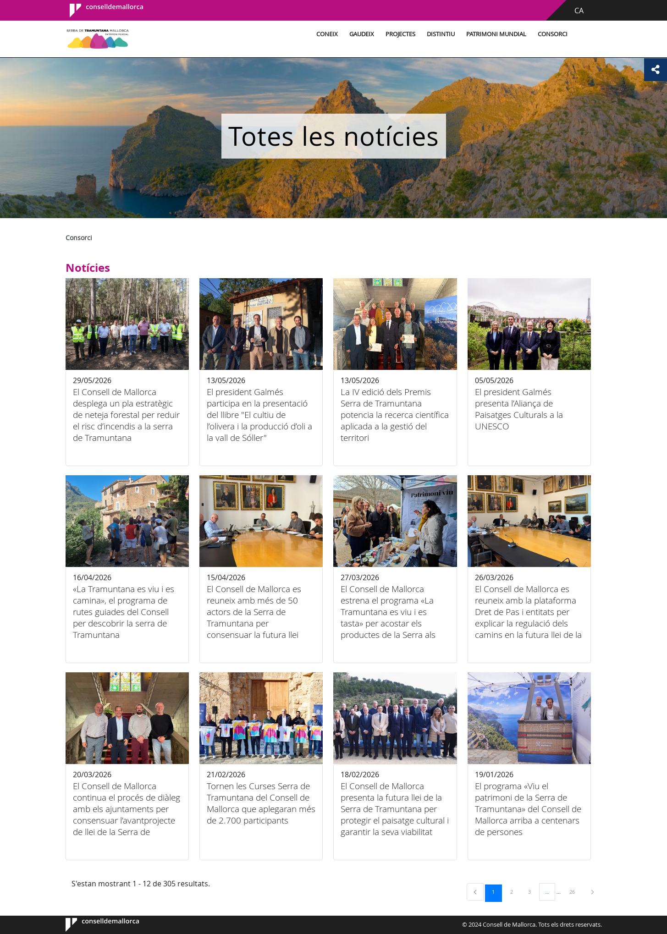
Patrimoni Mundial (496, 34)
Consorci (553, 34)
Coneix (327, 34)
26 (575, 891)
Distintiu (441, 34)
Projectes (400, 34)
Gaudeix (361, 34)
